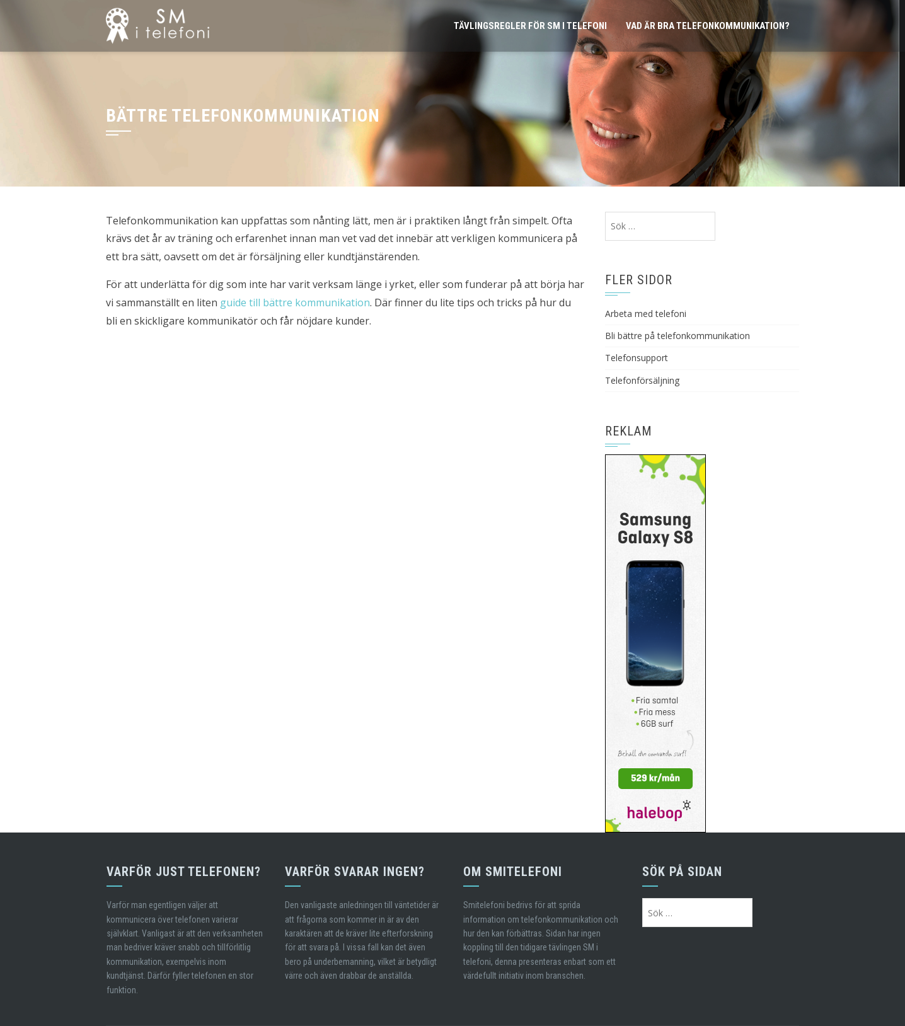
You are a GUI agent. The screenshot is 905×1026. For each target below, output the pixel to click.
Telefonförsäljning (642, 380)
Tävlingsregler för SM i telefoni (530, 26)
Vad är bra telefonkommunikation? (708, 26)
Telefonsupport (636, 358)
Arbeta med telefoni (645, 314)
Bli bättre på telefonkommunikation (677, 336)
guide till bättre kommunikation (295, 302)
